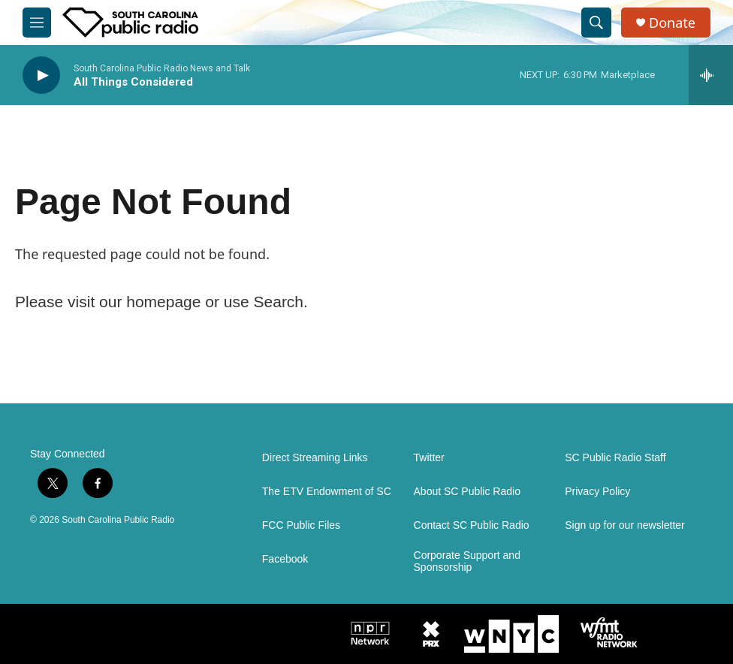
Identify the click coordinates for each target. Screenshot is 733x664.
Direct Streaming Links (315, 457)
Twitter (429, 457)
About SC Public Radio (467, 491)
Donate (672, 23)
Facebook (285, 559)
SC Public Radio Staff (615, 457)
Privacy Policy (597, 491)
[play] (41, 75)
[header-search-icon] (596, 23)
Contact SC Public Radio (471, 525)
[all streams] (711, 75)
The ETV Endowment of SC (326, 491)
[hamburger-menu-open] (37, 23)
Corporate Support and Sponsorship (467, 561)
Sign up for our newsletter (625, 525)
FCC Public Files (301, 525)
